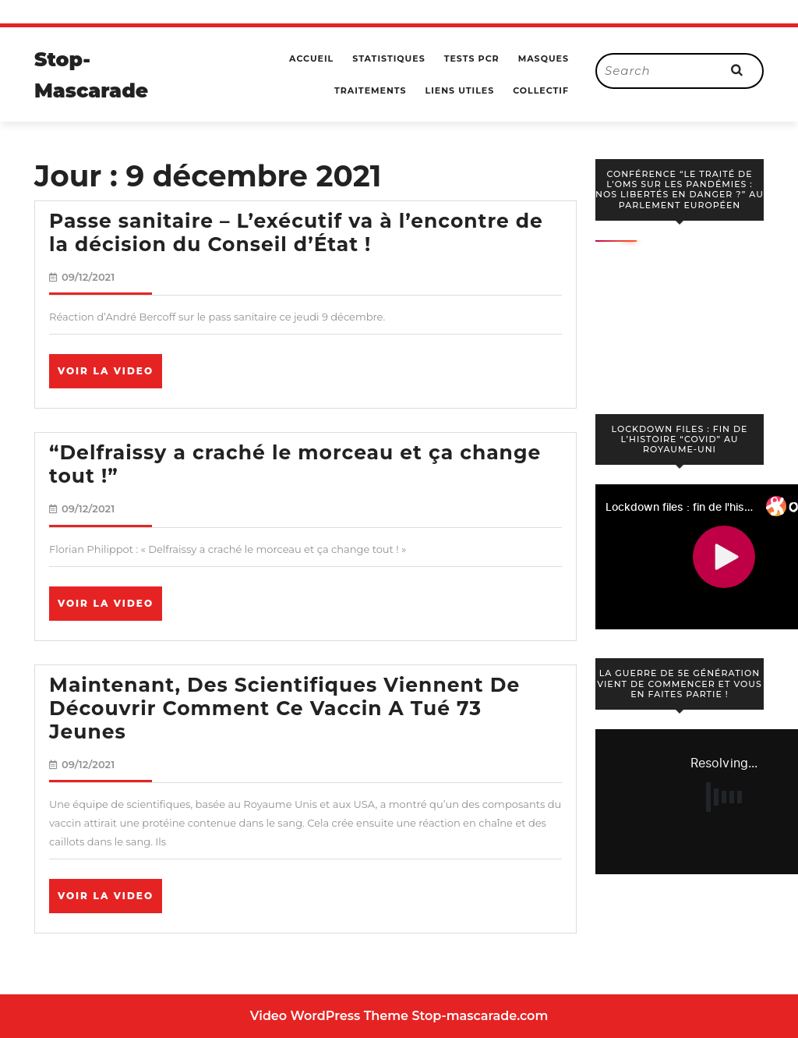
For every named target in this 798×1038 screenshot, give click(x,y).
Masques (543, 58)
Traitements (370, 90)
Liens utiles (460, 90)
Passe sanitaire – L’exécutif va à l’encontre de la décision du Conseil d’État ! (296, 232)
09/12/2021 (88, 277)
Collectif (541, 90)
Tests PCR (472, 58)
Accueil (311, 58)
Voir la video (110, 375)
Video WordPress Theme (329, 1015)
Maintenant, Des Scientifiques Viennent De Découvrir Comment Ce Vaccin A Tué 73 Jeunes (284, 708)
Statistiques (388, 58)
